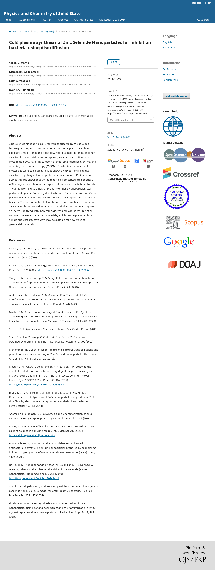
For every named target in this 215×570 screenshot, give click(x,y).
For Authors (169, 74)
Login (208, 2)
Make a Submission (176, 96)
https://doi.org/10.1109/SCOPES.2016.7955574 (37, 384)
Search (203, 19)
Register (196, 2)
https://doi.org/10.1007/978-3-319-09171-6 (63, 270)
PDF (115, 62)
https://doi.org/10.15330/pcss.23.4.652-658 (41, 105)
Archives (63, 19)
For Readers (169, 69)
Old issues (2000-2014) (112, 19)
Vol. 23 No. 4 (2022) (44, 31)
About (8, 19)
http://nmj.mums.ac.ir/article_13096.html (34, 478)
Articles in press (83, 19)
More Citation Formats (122, 120)
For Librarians (170, 79)
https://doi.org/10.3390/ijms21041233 (32, 435)
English (167, 42)
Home (12, 31)
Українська (170, 47)
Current (47, 19)
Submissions (27, 19)
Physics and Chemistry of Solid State (42, 13)
